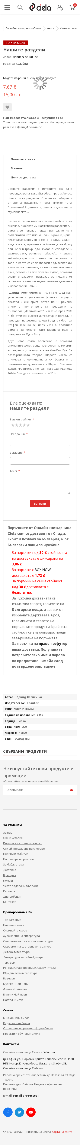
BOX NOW (43, 569)
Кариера (9, 891)
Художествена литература (21, 936)
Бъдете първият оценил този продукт (29, 78)
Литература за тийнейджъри (23, 957)
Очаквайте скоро (15, 930)
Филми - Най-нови (15, 989)
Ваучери (9, 978)
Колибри (22, 64)
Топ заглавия (12, 920)
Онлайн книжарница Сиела (23, 28)
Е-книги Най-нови (15, 994)
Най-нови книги (14, 925)
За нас (7, 832)
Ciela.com (48, 1052)
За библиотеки (13, 864)
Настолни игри (13, 1000)
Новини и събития (15, 854)
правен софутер (53, 643)
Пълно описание (23, 159)
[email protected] (26, 1095)
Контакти (9, 902)
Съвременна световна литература (27, 946)
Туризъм (9, 962)
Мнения (17, 168)
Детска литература (16, 952)
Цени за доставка (23, 177)
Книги (50, 28)
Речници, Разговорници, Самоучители (29, 968)
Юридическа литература (20, 973)
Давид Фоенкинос (25, 57)
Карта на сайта (62, 1132)
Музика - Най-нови (16, 984)
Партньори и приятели (19, 859)
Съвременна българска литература (28, 941)
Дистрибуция (12, 896)
